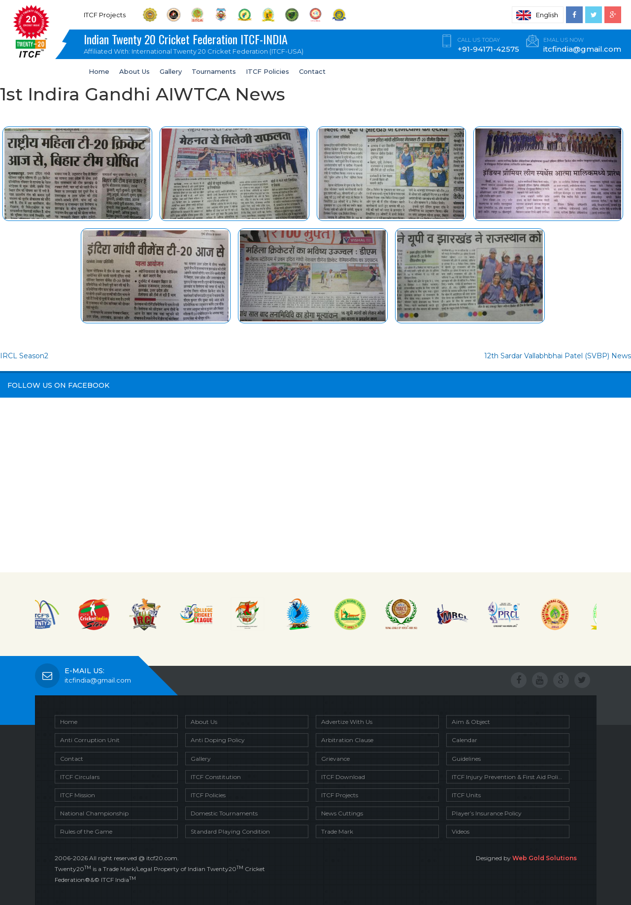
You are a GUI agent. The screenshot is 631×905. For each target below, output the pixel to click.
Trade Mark (337, 831)
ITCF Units (466, 795)
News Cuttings (342, 813)
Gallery (171, 71)
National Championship (94, 813)
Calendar (464, 740)
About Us (134, 71)
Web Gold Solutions (544, 858)
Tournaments (214, 71)
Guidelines (466, 758)
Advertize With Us (346, 721)
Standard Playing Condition (230, 831)
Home (99, 71)
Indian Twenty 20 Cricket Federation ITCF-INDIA (197, 44)
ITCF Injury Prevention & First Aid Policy (508, 776)
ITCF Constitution (216, 776)
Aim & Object (471, 721)
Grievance (335, 758)
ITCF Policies (267, 71)
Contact (312, 71)
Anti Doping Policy (218, 740)
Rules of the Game (86, 831)
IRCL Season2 (24, 355)
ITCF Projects (339, 795)
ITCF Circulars (80, 776)
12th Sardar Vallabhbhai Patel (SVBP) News (557, 355)
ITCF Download (343, 776)
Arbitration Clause (347, 740)
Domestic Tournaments (224, 813)
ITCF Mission (77, 795)
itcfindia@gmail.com (98, 680)
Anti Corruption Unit (90, 740)
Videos (460, 831)
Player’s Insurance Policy (487, 813)
